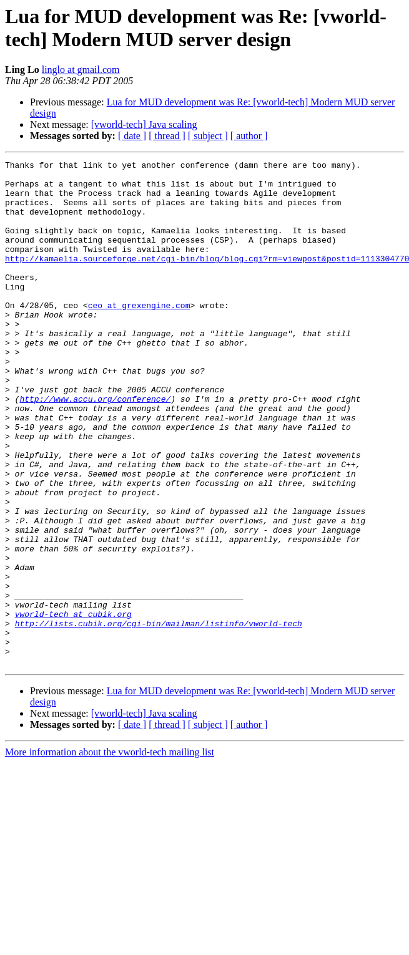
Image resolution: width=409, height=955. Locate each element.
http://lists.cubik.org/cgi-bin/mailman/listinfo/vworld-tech (158, 716)
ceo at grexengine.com (139, 335)
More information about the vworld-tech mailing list (109, 853)
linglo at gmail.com (81, 69)
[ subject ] (208, 135)
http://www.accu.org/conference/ (94, 447)
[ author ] (249, 135)
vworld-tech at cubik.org (73, 705)
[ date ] (132, 135)
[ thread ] (167, 135)
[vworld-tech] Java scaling (144, 124)
